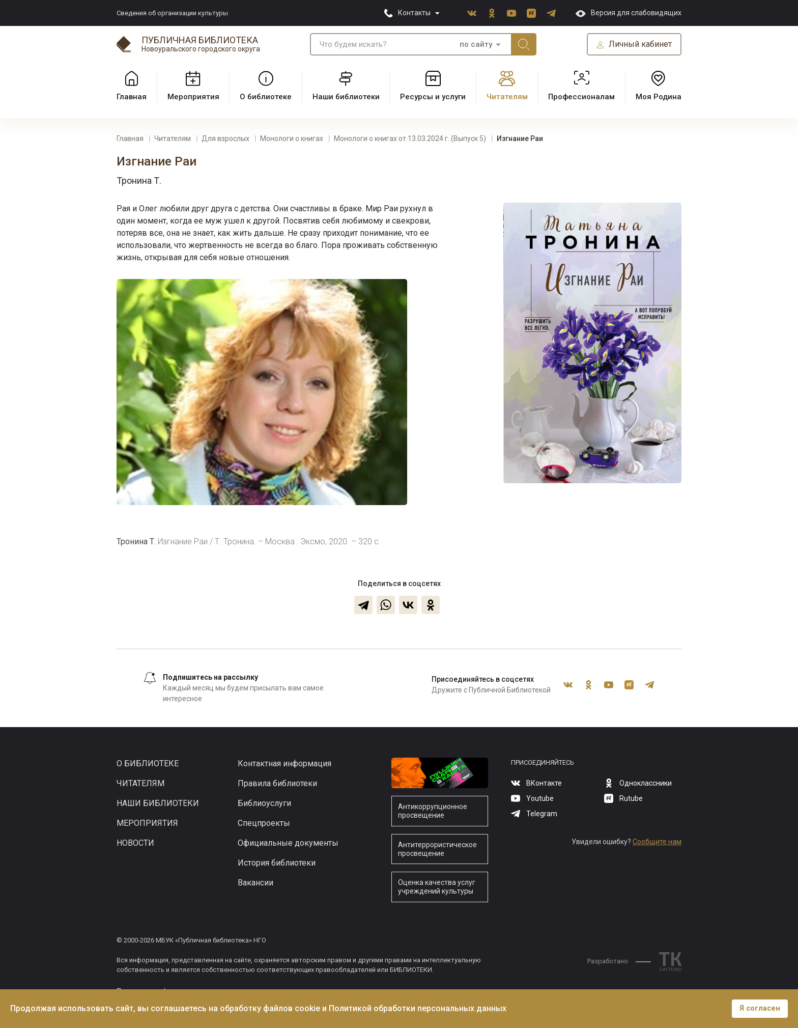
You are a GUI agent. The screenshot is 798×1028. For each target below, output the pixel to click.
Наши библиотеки (158, 803)
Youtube (511, 13)
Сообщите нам (657, 842)
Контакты (414, 13)
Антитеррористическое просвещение (437, 849)
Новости (135, 843)
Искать (523, 44)
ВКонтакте (471, 13)
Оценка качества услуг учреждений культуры (436, 886)
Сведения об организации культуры (172, 13)
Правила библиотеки (277, 783)
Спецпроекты (264, 823)
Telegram (551, 13)
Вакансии (255, 882)
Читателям (140, 783)
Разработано (619, 961)
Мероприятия (147, 823)
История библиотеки (277, 863)
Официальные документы (288, 843)
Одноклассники (491, 13)
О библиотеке (148, 763)
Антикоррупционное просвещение (432, 810)
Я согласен (759, 1008)
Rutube (531, 13)
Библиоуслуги (264, 803)
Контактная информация (284, 763)
